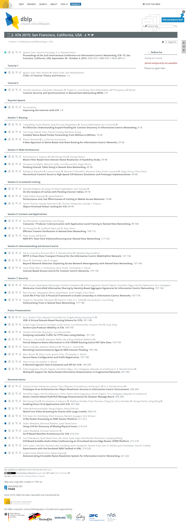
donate (75, 4)
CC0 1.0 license (61, 473)
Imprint (42, 476)
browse (31, 4)
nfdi (63, 4)
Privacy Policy (31, 476)
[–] (149, 52)
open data (41, 473)
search (43, 4)
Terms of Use (17, 476)
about (53, 4)
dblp (21, 4)
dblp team (47, 469)
